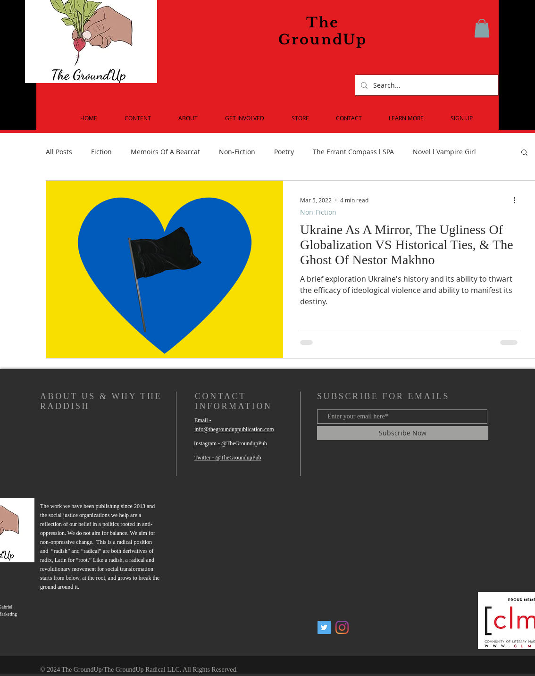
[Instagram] (342, 627)
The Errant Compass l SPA (353, 151)
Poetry (284, 151)
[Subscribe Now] (402, 433)
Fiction (101, 151)
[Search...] (425, 85)
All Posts (59, 151)
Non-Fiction (237, 151)
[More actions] (517, 200)
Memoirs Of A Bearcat (165, 151)
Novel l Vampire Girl (444, 151)
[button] (482, 28)
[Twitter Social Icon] (324, 627)
